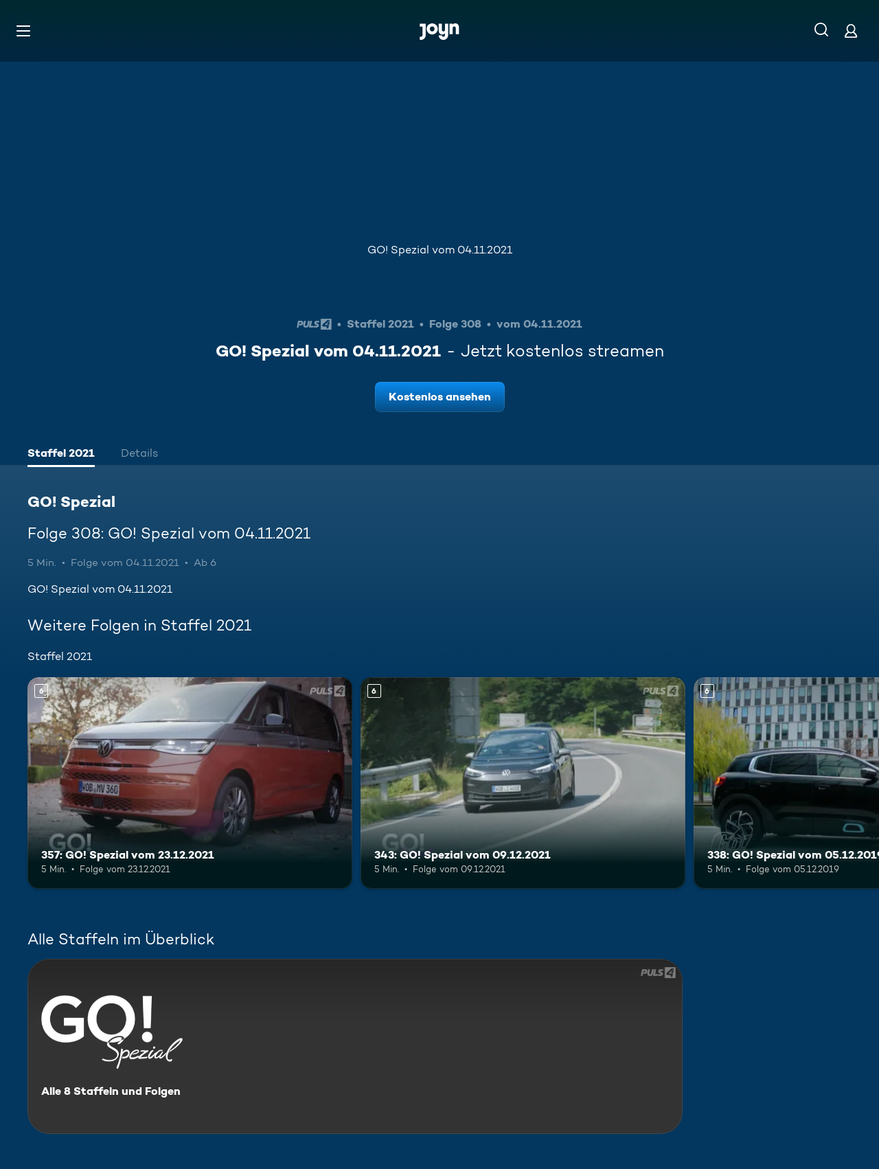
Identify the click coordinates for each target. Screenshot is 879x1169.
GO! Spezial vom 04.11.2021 (439, 249)
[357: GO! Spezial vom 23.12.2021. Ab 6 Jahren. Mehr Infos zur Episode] (189, 782)
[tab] (61, 454)
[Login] (850, 31)
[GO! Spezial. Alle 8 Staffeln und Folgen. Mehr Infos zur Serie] (355, 1046)
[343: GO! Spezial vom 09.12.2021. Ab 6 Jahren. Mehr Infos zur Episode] (523, 782)
